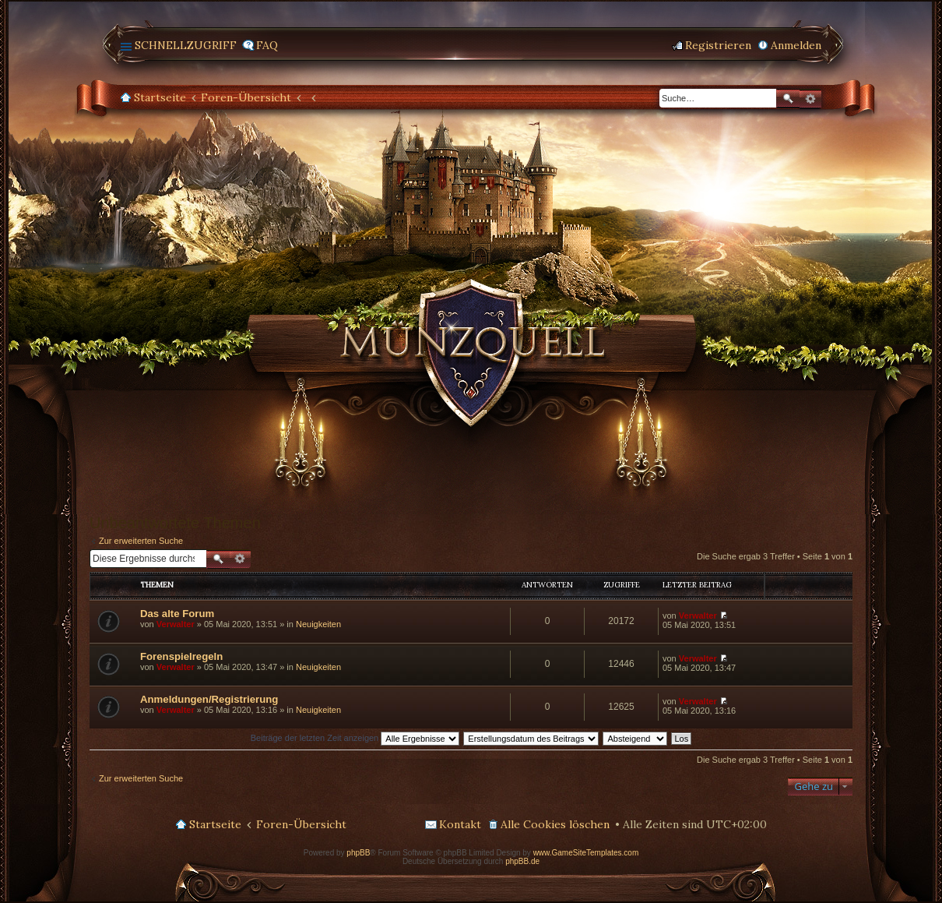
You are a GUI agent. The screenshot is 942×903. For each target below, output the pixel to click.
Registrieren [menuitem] (718, 45)
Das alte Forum (177, 613)
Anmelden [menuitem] (796, 45)
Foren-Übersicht (246, 97)
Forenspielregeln (181, 656)
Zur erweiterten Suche (141, 540)
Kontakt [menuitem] (460, 824)
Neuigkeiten (318, 624)
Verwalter (175, 624)
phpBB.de (522, 861)
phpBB (358, 852)
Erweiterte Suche (810, 99)
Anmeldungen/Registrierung (209, 699)
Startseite (160, 97)
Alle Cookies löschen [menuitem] (555, 824)
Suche (788, 98)
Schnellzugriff (186, 45)
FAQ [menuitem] (267, 45)
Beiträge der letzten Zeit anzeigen (355, 738)
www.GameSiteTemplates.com (586, 852)
